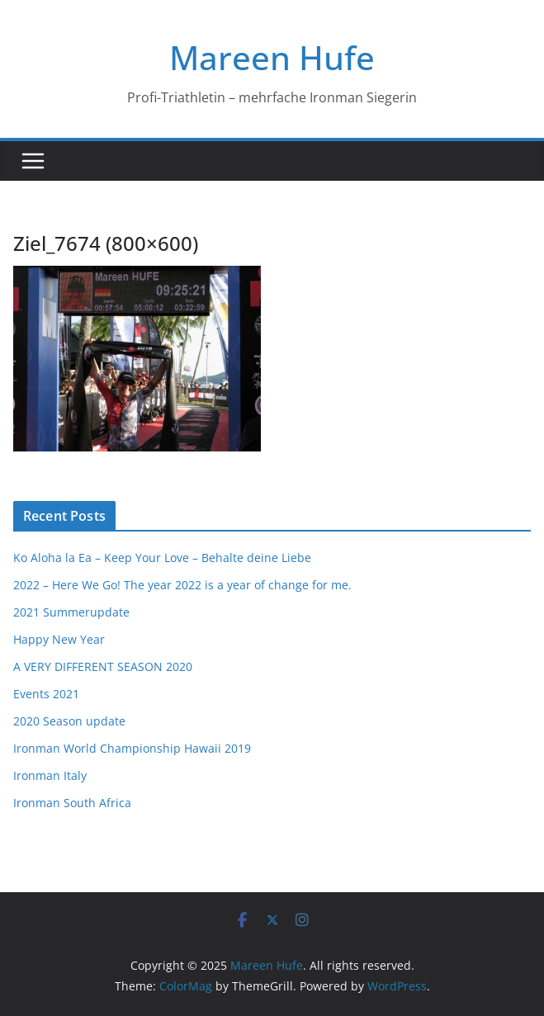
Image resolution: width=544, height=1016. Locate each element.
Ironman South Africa (72, 802)
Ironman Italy (50, 775)
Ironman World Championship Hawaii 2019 (132, 748)
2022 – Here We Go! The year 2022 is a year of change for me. (182, 585)
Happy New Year (59, 639)
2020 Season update (69, 721)
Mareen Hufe (272, 57)
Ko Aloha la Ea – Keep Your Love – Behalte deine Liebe (162, 557)
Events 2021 (46, 694)
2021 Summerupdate (71, 612)
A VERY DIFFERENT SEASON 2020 (102, 666)
